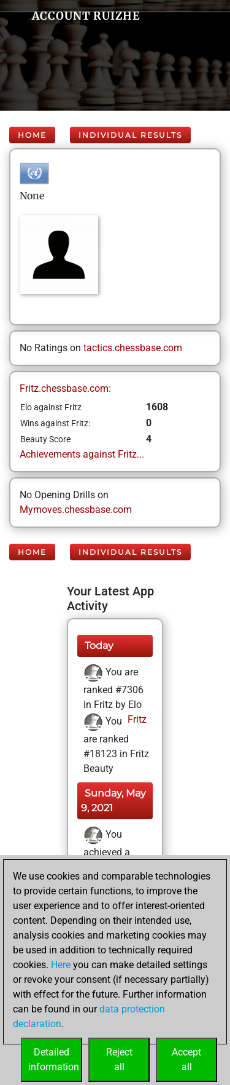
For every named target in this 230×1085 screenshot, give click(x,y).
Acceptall (186, 1059)
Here (61, 965)
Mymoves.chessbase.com (76, 509)
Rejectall (119, 1059)
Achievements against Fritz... (82, 454)
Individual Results (130, 135)
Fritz (136, 719)
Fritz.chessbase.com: (65, 388)
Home (32, 135)
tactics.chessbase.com (132, 348)
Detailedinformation (53, 1059)
